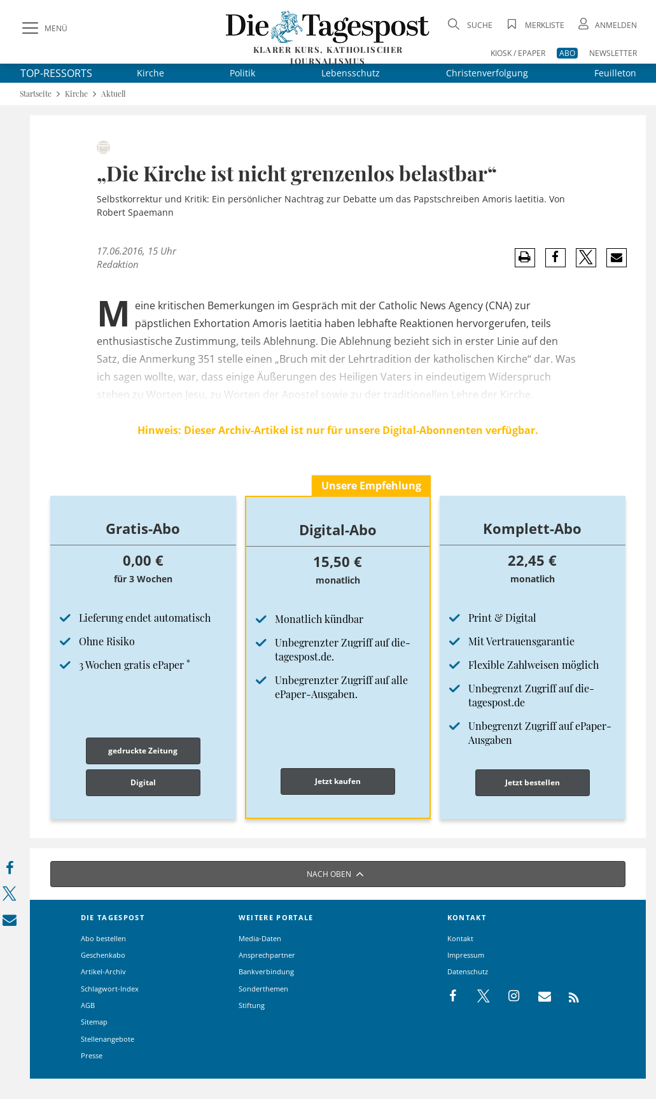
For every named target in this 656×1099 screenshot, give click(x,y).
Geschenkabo (103, 955)
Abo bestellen (103, 938)
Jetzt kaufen (338, 781)
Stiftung (252, 1005)
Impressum (465, 955)
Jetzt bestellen (532, 782)
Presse (91, 1055)
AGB (88, 1005)
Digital (143, 782)
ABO (567, 53)
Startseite (36, 94)
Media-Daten (260, 938)
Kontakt (460, 938)
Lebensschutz (350, 73)
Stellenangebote (107, 1039)
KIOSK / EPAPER (518, 53)
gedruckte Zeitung (143, 750)
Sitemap (94, 1021)
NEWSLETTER (613, 53)
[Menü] (43, 28)
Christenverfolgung (487, 73)
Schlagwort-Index (110, 988)
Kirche (150, 73)
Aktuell (113, 94)
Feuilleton (615, 73)
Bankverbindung (266, 971)
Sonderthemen (263, 988)
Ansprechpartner (267, 955)
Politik (242, 73)
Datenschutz (467, 971)
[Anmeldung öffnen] (606, 25)
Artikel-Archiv (103, 971)
